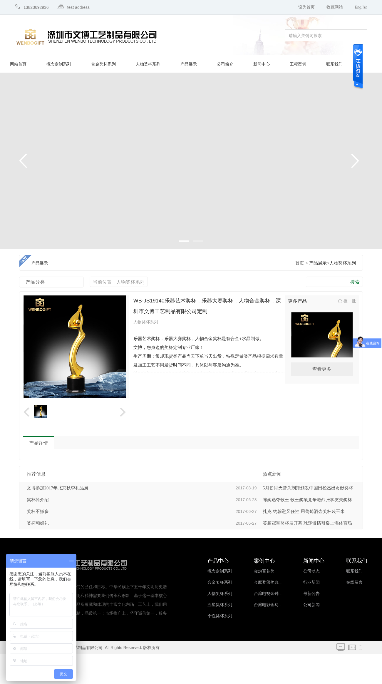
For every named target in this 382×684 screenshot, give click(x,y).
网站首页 (18, 64)
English (361, 7)
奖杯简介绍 (38, 499)
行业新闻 (311, 582)
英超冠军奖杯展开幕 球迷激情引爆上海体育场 (307, 523)
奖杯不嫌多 (38, 511)
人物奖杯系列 (148, 64)
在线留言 (354, 582)
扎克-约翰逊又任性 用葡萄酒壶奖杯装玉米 (304, 511)
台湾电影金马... (268, 605)
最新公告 (311, 593)
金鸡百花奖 (264, 571)
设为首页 (306, 7)
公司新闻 (311, 605)
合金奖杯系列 (103, 64)
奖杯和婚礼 (38, 523)
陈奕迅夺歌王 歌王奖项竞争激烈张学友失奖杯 (307, 499)
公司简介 (225, 64)
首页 (299, 263)
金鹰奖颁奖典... (268, 582)
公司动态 (311, 571)
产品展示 (188, 64)
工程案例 (298, 64)
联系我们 (334, 64)
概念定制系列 (58, 64)
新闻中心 (261, 64)
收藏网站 (334, 7)
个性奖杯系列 (219, 616)
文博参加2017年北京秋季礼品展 (57, 488)
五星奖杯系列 (219, 605)
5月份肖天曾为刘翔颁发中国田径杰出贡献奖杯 (308, 488)
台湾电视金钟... (268, 593)
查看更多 (321, 369)
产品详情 (38, 443)
